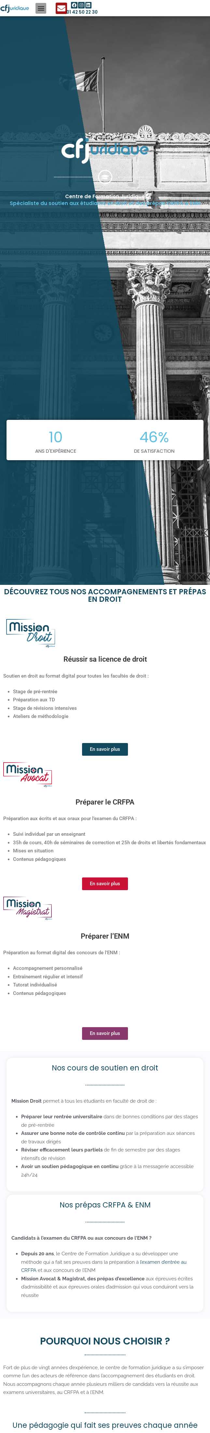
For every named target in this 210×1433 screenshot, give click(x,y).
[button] (40, 8)
